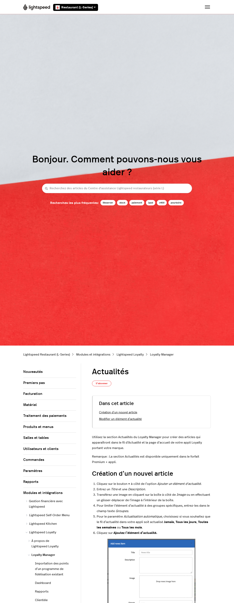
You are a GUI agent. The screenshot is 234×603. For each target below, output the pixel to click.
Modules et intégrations (93, 354)
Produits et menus (38, 427)
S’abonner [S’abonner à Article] (102, 383)
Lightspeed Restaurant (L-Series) (46, 354)
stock (122, 203)
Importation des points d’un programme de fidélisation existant (52, 569)
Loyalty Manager (162, 354)
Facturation (32, 394)
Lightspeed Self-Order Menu (48, 515)
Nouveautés (33, 372)
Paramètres (32, 471)
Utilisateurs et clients (40, 449)
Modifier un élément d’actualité (120, 419)
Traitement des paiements (44, 416)
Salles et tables (36, 438)
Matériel (30, 405)
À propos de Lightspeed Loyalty (43, 543)
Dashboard (43, 583)
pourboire (176, 203)
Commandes (33, 460)
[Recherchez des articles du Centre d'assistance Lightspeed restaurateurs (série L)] (117, 188)
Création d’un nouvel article (118, 412)
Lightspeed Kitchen (41, 523)
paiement (137, 203)
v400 (161, 203)
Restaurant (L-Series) (75, 7)
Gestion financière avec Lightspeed (44, 504)
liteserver (108, 203)
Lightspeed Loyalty (130, 354)
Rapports (30, 482)
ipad (150, 203)
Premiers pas (34, 383)
